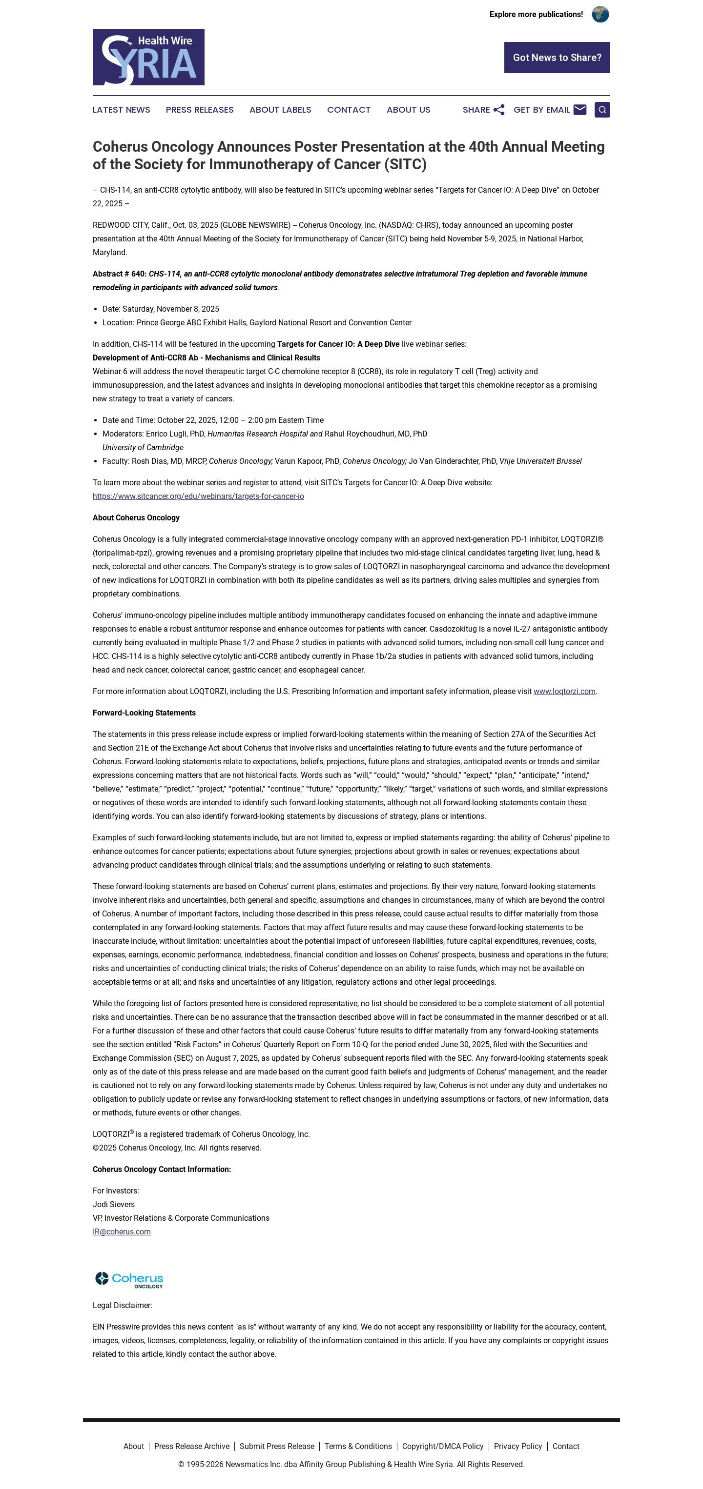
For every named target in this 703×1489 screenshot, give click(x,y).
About (134, 1446)
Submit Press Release (277, 1446)
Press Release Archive (191, 1446)
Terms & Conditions (358, 1446)
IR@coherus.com (122, 1231)
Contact (349, 109)
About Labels (280, 109)
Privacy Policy (518, 1446)
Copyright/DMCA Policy (443, 1446)
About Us (409, 109)
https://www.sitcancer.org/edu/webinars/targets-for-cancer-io (198, 496)
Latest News (121, 109)
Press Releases (200, 109)
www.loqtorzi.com (565, 691)
